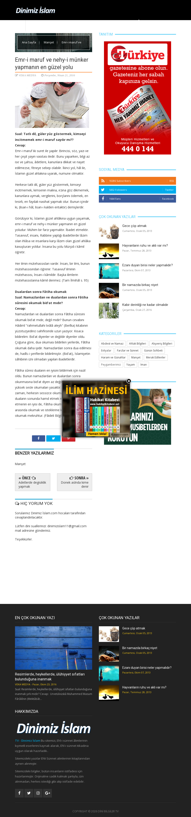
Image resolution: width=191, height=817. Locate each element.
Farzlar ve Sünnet (127, 350)
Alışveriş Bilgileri (162, 343)
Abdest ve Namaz (112, 343)
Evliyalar (106, 350)
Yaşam (112, 21)
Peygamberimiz (111, 364)
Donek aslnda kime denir (75, 484)
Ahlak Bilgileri (91, 21)
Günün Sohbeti (153, 350)
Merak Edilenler (161, 21)
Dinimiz (52, 21)
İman (143, 364)
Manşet (69, 21)
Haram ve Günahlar (113, 357)
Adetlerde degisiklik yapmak (32, 484)
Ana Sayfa (34, 21)
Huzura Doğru (133, 21)
